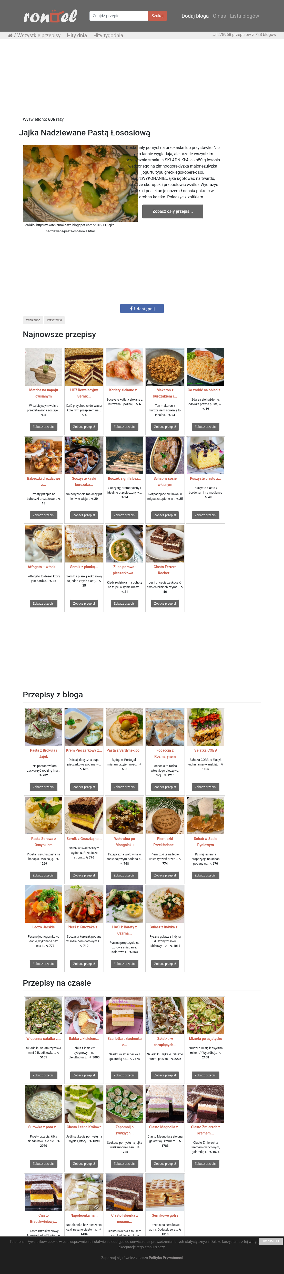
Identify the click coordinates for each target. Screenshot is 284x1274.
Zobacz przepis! (43, 427)
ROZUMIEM (271, 1241)
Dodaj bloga (195, 16)
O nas (219, 16)
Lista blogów (244, 16)
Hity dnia (77, 35)
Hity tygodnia (108, 35)
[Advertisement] (142, 80)
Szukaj (157, 15)
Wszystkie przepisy (38, 35)
